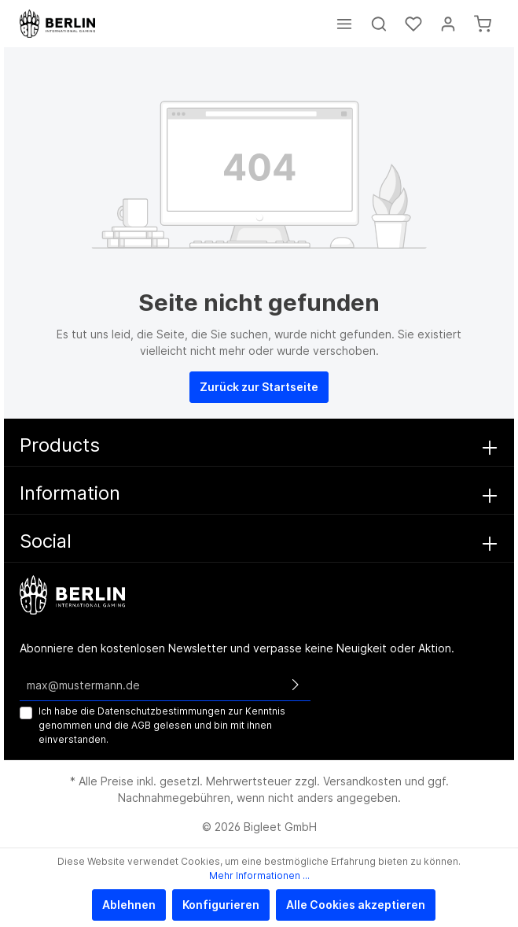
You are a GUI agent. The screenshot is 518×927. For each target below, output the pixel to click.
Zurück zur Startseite (259, 386)
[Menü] (344, 23)
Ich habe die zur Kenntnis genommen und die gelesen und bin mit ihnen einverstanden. (162, 725)
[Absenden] (295, 685)
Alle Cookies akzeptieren (355, 904)
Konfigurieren (220, 904)
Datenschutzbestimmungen (161, 711)
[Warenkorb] (482, 23)
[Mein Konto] (448, 23)
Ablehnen (129, 904)
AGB (141, 725)
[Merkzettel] (413, 23)
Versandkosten (362, 781)
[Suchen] (379, 23)
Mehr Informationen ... (259, 875)
